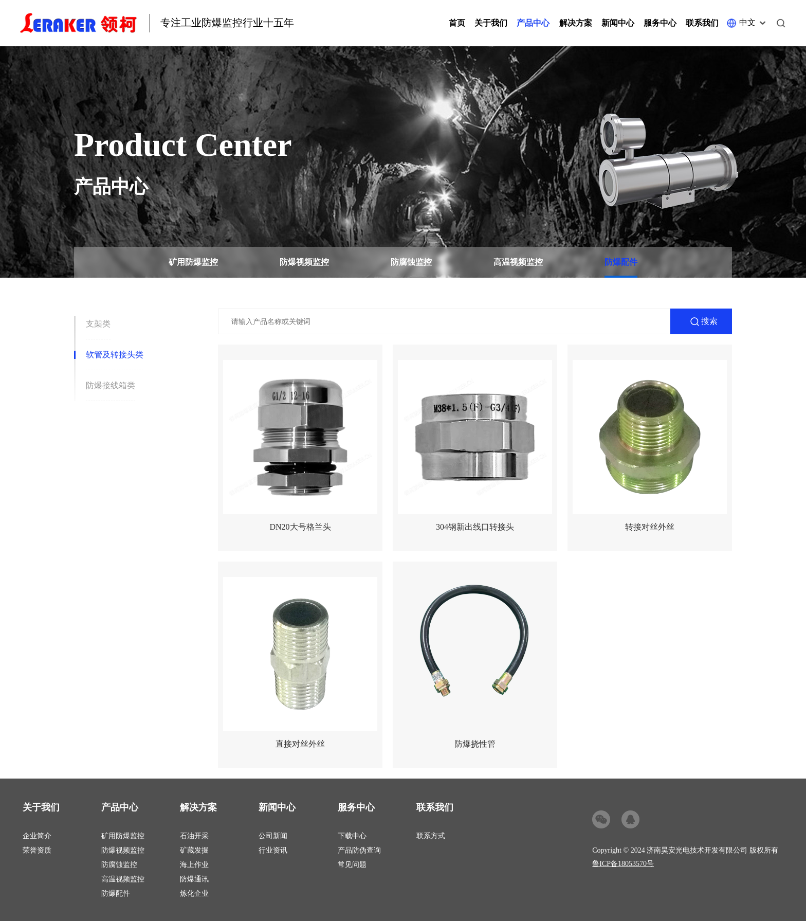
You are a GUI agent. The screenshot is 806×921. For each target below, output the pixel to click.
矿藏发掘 (194, 850)
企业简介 (37, 836)
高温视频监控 (518, 262)
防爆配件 (620, 262)
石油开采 (194, 836)
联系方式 (430, 836)
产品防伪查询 (359, 850)
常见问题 (352, 865)
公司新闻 (273, 836)
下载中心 (352, 836)
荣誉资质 (37, 850)
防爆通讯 (194, 879)
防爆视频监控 (304, 262)
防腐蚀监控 (411, 262)
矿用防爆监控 (193, 262)
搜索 (709, 321)
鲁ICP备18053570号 (623, 864)
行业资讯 (273, 850)
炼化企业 (194, 893)
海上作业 (194, 865)
